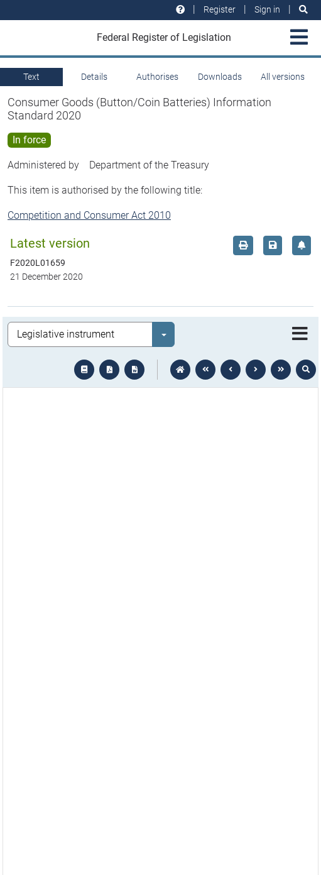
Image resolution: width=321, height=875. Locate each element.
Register (220, 9)
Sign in (267, 9)
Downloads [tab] (220, 77)
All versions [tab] (283, 77)
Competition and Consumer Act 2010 (89, 215)
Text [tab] (31, 77)
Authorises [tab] (157, 77)
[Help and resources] (180, 9)
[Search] (303, 9)
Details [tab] (94, 77)
